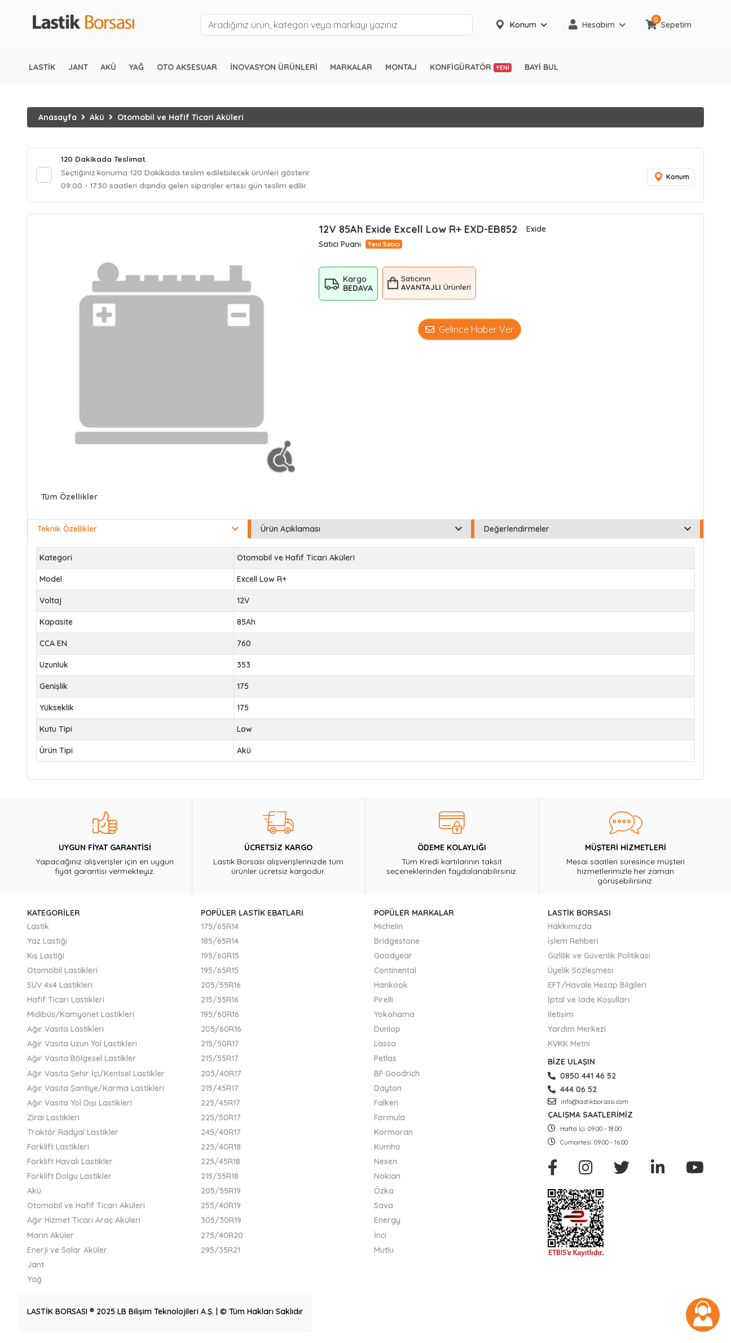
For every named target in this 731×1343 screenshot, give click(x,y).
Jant (35, 1266)
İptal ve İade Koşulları (588, 1002)
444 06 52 (572, 1091)
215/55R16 (220, 1002)
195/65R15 (220, 972)
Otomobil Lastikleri (62, 972)
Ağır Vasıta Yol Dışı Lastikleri (79, 1104)
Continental (395, 972)
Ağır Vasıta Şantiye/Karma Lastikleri (95, 1090)
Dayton (388, 1090)
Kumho (387, 1149)
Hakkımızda (570, 928)
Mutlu (384, 1252)
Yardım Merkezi (577, 1031)
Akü (97, 117)
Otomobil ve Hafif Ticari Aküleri (180, 117)
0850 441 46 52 (582, 1077)
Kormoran (393, 1134)
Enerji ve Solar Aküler (67, 1252)
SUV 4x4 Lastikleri (60, 987)
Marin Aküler (50, 1237)
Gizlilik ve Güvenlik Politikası (599, 957)
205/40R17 (221, 1075)
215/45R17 (220, 1090)
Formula (389, 1119)
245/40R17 (221, 1134)
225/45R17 (220, 1104)
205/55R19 (221, 1193)
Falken (386, 1104)
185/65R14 (220, 943)
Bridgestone (397, 943)
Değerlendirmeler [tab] (587, 531)
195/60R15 (220, 957)
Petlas (385, 1060)
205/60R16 (221, 1031)
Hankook (391, 987)
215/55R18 (220, 1178)
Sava (383, 1208)
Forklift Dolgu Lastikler (69, 1178)
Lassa (385, 1046)
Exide (536, 231)
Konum (670, 178)
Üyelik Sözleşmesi (580, 972)
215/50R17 (220, 1046)
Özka (384, 1193)
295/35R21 (220, 1252)
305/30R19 (221, 1222)
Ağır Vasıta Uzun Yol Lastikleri (82, 1046)
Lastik (38, 928)
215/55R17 (220, 1060)
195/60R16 (220, 1016)
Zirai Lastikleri (53, 1119)
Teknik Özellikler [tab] (138, 531)
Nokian (387, 1178)
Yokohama (394, 1016)
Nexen (385, 1164)
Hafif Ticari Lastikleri (65, 1002)
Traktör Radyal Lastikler (72, 1134)
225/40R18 (221, 1149)
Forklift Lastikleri (58, 1149)
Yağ (34, 1281)
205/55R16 (221, 987)
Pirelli (383, 1002)
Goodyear (393, 957)
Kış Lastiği (45, 957)
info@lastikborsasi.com (588, 1103)
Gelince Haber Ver (469, 331)
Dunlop (387, 1031)
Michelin (388, 928)
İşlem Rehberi (573, 943)
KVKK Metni (569, 1046)
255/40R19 (221, 1208)
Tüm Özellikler (69, 498)
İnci (380, 1237)
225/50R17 (221, 1119)
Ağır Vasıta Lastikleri (65, 1031)
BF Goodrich (397, 1075)
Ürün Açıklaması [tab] (361, 531)
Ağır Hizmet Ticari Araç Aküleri (83, 1222)
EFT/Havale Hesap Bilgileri (597, 987)
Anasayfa (57, 117)
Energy (387, 1222)
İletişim (561, 1016)
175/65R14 (220, 928)
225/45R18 (220, 1164)
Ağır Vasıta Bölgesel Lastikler (81, 1060)
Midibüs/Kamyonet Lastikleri (80, 1016)
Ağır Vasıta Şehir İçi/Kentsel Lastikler (96, 1075)
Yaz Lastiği (47, 943)
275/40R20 (222, 1237)
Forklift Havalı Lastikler (70, 1164)
